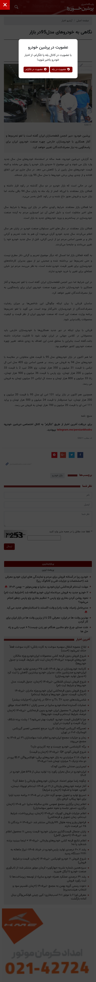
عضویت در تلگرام (36, 69)
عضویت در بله (61, 69)
